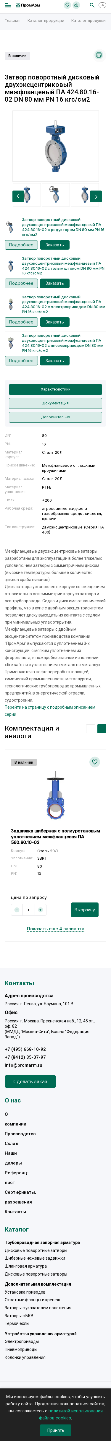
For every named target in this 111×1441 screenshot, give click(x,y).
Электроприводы (22, 1341)
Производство (20, 1133)
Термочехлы (17, 1323)
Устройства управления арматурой (41, 1333)
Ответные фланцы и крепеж (32, 1299)
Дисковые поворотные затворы (36, 1250)
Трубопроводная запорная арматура (42, 1242)
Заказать (55, 244)
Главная (12, 20)
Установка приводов (25, 1292)
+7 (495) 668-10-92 (25, 1049)
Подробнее (21, 244)
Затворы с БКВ (19, 1315)
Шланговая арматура (26, 1266)
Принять (55, 1430)
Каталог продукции (46, 20)
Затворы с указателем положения (38, 1307)
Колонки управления (25, 1357)
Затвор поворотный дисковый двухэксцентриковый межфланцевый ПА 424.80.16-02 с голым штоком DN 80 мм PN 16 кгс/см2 (63, 266)
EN (102, 5)
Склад (11, 1143)
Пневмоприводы (21, 1349)
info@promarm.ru (23, 1065)
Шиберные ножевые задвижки (35, 1258)
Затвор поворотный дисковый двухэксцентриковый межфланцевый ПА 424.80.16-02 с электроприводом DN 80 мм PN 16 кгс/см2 (63, 304)
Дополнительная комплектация (38, 1284)
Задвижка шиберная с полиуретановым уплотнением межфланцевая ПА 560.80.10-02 (55, 836)
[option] (56, 146)
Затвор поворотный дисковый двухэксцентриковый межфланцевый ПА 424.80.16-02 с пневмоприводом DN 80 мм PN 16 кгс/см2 (62, 343)
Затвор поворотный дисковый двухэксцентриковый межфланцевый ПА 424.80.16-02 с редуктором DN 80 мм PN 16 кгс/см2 (63, 227)
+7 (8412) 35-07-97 (25, 1057)
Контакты (15, 1211)
